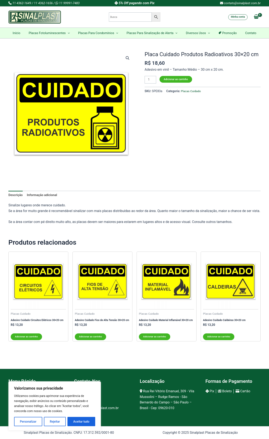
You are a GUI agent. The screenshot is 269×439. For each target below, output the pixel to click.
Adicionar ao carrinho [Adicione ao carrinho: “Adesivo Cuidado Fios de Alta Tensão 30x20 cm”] (91, 339)
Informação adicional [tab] (44, 195)
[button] (127, 58)
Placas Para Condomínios (100, 33)
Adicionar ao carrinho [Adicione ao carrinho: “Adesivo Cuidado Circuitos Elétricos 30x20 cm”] (27, 339)
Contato (244, 33)
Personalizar (28, 421)
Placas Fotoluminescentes (53, 33)
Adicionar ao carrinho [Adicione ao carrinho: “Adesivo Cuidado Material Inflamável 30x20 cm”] (155, 339)
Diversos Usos (196, 33)
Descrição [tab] (16, 195)
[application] (72, 33)
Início (22, 33)
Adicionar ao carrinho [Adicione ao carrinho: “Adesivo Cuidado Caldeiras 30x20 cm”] (219, 339)
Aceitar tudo (81, 421)
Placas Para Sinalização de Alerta (152, 33)
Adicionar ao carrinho (176, 79)
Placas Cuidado (191, 91)
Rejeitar (55, 421)
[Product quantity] (151, 80)
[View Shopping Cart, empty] (256, 17)
